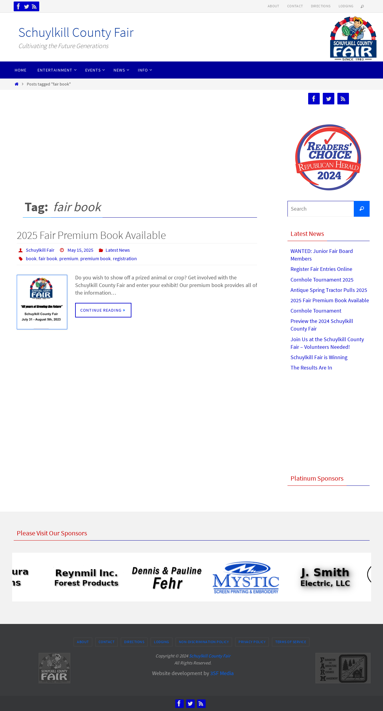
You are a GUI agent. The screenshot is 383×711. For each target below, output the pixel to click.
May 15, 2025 (80, 250)
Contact (295, 6)
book (31, 258)
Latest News (118, 250)
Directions (321, 6)
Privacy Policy (252, 641)
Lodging (346, 6)
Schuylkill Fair (40, 250)
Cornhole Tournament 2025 (322, 279)
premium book (95, 258)
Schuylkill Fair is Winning (319, 357)
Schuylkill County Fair (76, 32)
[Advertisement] (137, 138)
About (273, 6)
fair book (48, 258)
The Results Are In (311, 367)
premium (68, 258)
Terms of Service (290, 641)
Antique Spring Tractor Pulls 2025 (329, 289)
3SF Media (222, 673)
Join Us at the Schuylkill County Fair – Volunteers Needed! (327, 343)
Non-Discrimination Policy (204, 641)
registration (125, 258)
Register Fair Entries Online (321, 268)
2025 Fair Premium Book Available (91, 235)
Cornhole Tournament (316, 310)
